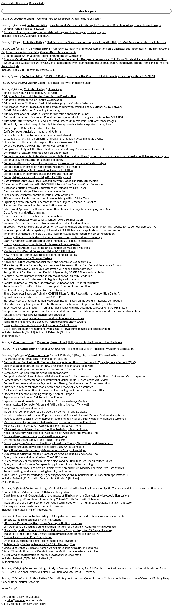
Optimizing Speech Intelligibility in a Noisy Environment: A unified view (79, 342)
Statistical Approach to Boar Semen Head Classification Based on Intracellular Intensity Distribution (63, 300)
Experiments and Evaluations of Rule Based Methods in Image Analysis (46, 401)
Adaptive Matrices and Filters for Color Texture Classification (40, 96)
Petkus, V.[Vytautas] (13, 578)
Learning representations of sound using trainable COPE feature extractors (48, 240)
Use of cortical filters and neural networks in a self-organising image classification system (57, 328)
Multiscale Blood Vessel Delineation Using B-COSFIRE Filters (39, 251)
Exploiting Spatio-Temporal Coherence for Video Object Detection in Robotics (50, 202)
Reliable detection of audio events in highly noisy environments (42, 279)
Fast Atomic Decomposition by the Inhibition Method (35, 205)
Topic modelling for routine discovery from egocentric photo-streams (45, 321)
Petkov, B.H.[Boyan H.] (14, 48)
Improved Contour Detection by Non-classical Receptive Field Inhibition (46, 223)
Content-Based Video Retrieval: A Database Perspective (37, 492)
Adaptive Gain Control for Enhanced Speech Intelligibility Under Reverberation (87, 348)
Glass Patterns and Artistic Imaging (24, 212)
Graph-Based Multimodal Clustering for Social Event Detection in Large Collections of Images (105, 25)
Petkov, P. (7, 342)
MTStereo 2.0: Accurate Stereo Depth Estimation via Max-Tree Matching (47, 247)
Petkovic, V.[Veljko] (12, 568)
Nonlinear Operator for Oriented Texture (28, 258)
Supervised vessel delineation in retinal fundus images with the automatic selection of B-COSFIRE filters (66, 307)
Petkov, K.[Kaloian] (12, 83)
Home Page (55, 89)
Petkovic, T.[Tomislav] (14, 516)
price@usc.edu (16, 600)
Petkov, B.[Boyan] (11, 42)
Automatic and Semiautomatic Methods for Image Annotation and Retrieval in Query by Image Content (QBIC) (70, 362)
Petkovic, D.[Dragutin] (14, 355)
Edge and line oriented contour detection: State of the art (38, 195)
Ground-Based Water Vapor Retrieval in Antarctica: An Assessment (43, 55)
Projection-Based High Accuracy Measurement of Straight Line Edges (45, 450)
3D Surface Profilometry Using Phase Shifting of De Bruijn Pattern (43, 523)
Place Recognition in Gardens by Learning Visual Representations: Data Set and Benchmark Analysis (63, 265)
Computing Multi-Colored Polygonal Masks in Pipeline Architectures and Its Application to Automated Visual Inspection (75, 376)
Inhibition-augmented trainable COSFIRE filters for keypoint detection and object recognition (59, 233)
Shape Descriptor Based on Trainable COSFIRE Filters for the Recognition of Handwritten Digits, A (62, 293)
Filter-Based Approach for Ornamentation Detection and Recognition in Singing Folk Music (58, 209)
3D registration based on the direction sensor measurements (87, 516)
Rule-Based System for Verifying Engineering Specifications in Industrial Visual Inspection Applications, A (66, 475)
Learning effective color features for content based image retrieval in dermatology (53, 237)
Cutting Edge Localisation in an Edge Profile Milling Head (37, 177)
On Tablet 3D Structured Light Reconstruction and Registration (41, 541)
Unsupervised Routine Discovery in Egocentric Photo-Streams (40, 325)
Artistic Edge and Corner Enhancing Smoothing (32, 110)
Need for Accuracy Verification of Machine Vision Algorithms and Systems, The (51, 432)
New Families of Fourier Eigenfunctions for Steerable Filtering (40, 255)
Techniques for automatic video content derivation (34, 506)
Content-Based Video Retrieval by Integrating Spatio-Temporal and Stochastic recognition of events (108, 488)
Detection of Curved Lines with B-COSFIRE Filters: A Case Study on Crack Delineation (54, 184)
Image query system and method (23, 408)
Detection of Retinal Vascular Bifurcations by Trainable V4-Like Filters (45, 188)
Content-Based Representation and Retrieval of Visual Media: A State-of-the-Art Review (56, 380)
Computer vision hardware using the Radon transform (36, 373)
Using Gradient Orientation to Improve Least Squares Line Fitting (42, 555)
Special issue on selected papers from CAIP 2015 (33, 297)
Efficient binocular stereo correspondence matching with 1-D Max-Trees (47, 198)
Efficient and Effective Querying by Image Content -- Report (39, 394)
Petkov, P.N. (8, 348)
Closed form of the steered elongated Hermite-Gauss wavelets (41, 142)
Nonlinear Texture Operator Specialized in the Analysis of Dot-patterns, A (47, 262)
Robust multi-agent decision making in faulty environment (38, 471)
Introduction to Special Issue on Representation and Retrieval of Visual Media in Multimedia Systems (64, 415)
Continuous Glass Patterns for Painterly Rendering (33, 159)
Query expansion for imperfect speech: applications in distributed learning (48, 464)
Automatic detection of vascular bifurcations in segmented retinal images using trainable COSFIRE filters (66, 117)
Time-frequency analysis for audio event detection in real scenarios (44, 318)
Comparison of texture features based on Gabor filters (36, 152)
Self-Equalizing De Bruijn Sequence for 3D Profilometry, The (39, 544)
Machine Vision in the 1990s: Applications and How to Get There (42, 425)
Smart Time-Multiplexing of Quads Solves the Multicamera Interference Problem (52, 551)
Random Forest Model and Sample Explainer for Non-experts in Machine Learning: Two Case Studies (64, 468)
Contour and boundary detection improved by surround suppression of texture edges (55, 163)
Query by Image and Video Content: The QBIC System (36, 457)
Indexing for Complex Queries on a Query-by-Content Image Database (45, 411)
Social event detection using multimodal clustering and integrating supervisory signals (55, 32)
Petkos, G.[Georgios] (13, 25)
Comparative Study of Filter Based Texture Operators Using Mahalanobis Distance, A (54, 149)
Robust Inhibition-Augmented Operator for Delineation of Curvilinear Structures (51, 283)
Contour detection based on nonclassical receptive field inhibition (43, 166)
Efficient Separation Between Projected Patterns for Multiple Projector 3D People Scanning (58, 530)
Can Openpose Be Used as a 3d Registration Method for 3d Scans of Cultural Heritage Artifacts (60, 526)
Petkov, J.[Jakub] (11, 76)
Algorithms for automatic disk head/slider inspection (35, 358)
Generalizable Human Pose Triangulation (28, 537)
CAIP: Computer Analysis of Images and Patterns (32, 131)
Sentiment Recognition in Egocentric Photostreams (34, 290)
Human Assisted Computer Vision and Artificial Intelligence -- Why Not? (46, 404)
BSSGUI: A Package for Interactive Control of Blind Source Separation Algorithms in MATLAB (100, 76)
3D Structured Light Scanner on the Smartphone (32, 519)
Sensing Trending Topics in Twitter (24, 28)
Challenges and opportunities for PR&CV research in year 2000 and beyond (48, 366)
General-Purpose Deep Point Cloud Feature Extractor (68, 18)
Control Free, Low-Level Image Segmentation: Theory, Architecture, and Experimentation (57, 383)
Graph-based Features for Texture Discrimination (33, 216)
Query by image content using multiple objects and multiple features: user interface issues (58, 461)
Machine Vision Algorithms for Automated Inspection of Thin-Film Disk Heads (50, 422)
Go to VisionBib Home (14, 3)
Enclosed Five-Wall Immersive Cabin (69, 83)
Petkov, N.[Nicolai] (12, 89)
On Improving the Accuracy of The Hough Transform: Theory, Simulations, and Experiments (58, 443)
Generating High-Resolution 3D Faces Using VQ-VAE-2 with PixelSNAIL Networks (51, 499)
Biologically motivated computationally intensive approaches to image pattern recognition (58, 124)
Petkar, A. (7, 18)
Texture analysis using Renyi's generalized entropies (34, 314)
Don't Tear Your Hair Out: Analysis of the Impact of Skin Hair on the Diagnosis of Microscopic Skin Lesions (66, 495)
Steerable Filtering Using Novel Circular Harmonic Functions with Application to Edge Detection (61, 304)
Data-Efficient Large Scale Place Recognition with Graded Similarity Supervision (51, 181)
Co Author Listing (24, 18)
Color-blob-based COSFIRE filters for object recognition (36, 145)
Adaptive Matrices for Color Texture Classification (33, 100)
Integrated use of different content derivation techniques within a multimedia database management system (69, 502)
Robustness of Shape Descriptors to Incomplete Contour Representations (47, 286)
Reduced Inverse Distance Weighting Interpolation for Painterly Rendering (48, 276)
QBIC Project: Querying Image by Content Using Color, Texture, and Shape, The (51, 454)
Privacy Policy (37, 3)
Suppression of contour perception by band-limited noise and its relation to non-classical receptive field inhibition (72, 311)
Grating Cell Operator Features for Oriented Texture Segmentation (43, 219)
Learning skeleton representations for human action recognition (42, 244)
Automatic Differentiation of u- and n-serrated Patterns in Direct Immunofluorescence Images (60, 121)
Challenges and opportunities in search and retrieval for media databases (47, 369)
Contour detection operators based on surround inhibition (38, 174)
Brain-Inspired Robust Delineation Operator (30, 128)
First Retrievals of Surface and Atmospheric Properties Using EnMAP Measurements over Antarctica (106, 42)
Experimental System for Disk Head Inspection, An (34, 397)
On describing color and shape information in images (35, 436)
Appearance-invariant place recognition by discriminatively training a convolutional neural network (63, 107)
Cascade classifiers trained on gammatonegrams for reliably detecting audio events (53, 138)
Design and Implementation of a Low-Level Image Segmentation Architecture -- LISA (54, 390)
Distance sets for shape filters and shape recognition (35, 191)
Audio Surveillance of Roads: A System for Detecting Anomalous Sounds (47, 114)
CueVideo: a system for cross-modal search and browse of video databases (48, 387)
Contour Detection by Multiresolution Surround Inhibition (38, 170)
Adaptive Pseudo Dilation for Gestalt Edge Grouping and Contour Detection (49, 103)
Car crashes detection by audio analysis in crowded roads (38, 135)
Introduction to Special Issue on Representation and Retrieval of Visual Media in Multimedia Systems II (65, 418)
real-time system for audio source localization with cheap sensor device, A (48, 269)
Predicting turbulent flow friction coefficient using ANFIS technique (44, 447)
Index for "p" (9, 588)
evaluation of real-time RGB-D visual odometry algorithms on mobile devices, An (52, 533)
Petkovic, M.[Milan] (13, 488)
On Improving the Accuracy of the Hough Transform (34, 439)
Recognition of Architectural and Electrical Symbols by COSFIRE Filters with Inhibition (54, 272)
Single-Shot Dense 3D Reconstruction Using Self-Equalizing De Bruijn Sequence (51, 548)
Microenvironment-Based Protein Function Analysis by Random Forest (46, 429)
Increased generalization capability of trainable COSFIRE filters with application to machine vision (62, 230)
